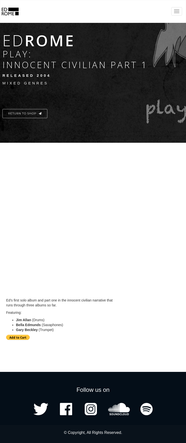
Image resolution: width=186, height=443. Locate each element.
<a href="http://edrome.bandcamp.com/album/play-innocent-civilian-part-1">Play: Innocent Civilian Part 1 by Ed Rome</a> (67, 214)
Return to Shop (25, 113)
